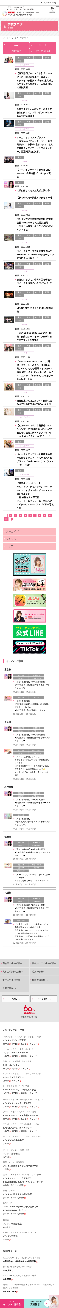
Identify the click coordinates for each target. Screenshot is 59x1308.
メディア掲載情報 (42, 50)
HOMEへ (15, 999)
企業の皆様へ (9, 988)
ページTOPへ (44, 999)
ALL (16, 44)
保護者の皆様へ (40, 980)
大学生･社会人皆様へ (13, 971)
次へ (12, 519)
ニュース (42, 44)
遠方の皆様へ (38, 971)
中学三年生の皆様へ (12, 980)
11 (6, 519)
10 (50, 515)
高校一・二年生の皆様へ (44, 963)
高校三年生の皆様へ (12, 963)
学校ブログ (16, 50)
